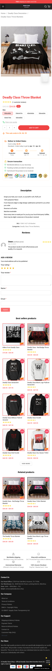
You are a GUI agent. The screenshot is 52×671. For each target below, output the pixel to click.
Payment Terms (7, 623)
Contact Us (5, 629)
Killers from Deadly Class (11, 347)
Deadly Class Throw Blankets (12, 17)
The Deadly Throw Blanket (11, 536)
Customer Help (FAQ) (9, 632)
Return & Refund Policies (10, 626)
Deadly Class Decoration (17, 13)
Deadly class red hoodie (11, 453)
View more (26, 463)
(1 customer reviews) (19, 102)
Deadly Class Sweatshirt (11, 382)
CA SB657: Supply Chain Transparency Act (16, 610)
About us (5, 598)
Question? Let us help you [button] (41, 668)
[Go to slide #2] (31, 88)
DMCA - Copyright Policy (10, 607)
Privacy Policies (7, 604)
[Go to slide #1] (20, 88)
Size (4, 110)
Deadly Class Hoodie (34, 418)
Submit (5, 310)
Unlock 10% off (48, 661)
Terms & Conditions (8, 601)
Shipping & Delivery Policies (11, 620)
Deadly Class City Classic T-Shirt (37, 453)
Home (3, 13)
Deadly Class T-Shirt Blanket (36, 501)
